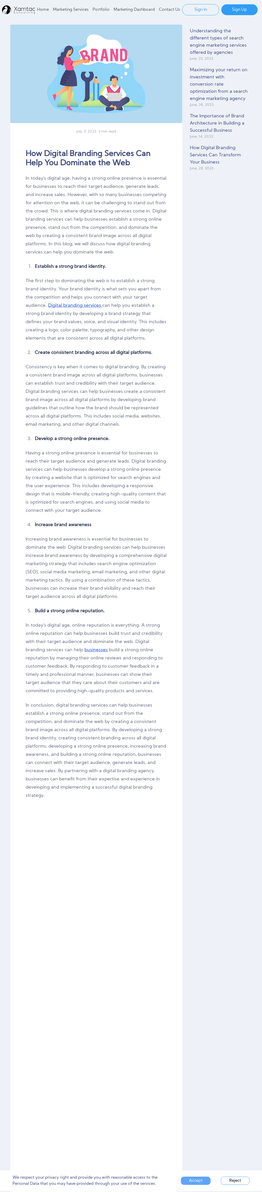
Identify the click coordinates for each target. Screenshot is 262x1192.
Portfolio (101, 10)
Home (43, 10)
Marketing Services (71, 10)
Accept (195, 1181)
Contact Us (169, 10)
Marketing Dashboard (134, 10)
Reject (235, 1181)
